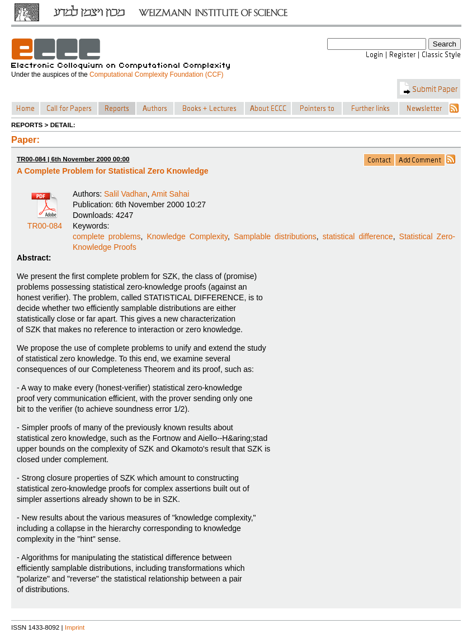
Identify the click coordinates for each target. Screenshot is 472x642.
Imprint (75, 627)
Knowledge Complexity (187, 236)
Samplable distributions (275, 236)
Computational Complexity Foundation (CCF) (156, 74)
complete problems (106, 236)
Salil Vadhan (126, 193)
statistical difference (358, 236)
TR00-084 (44, 221)
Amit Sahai (171, 193)
